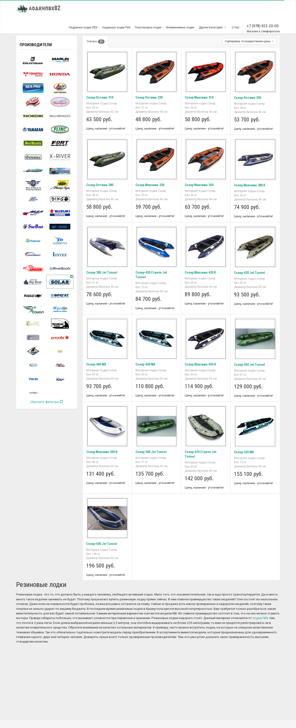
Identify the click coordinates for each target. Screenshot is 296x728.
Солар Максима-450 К (200, 364)
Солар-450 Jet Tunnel (249, 364)
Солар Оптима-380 (99, 185)
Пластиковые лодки (148, 27)
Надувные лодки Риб (116, 27)
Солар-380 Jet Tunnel (101, 272)
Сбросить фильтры (46, 402)
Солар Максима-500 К (101, 452)
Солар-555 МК (244, 452)
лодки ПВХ (260, 618)
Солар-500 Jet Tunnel (151, 452)
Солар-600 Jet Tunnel (101, 544)
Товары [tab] (95, 41)
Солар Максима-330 (150, 185)
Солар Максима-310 (199, 97)
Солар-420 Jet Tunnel (249, 273)
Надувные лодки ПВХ (83, 27)
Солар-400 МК (96, 364)
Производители (36, 44)
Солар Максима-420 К (200, 272)
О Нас (236, 27)
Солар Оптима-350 (247, 98)
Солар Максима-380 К (249, 185)
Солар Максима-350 (199, 185)
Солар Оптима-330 (149, 97)
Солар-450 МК (145, 364)
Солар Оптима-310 (99, 97)
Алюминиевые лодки (180, 27)
